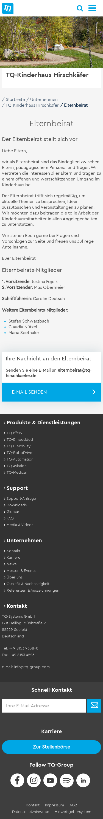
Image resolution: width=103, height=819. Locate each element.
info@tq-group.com (32, 667)
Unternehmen (44, 99)
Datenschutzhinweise (30, 812)
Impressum (54, 805)
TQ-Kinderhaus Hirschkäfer (32, 105)
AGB (73, 805)
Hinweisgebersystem (73, 812)
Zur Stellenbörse (51, 746)
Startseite (15, 99)
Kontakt (33, 805)
